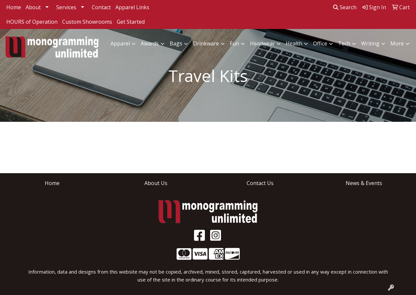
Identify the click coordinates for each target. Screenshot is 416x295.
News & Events (364, 183)
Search (344, 7)
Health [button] (294, 43)
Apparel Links (132, 7)
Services (66, 7)
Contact (101, 7)
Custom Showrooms (87, 21)
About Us (155, 183)
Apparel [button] (120, 43)
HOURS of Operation (32, 21)
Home (13, 7)
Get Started (131, 21)
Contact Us (260, 183)
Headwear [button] (262, 43)
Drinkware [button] (206, 43)
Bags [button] (176, 43)
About (33, 7)
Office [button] (320, 43)
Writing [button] (370, 43)
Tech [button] (344, 43)
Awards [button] (150, 43)
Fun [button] (234, 43)
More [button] (397, 43)
